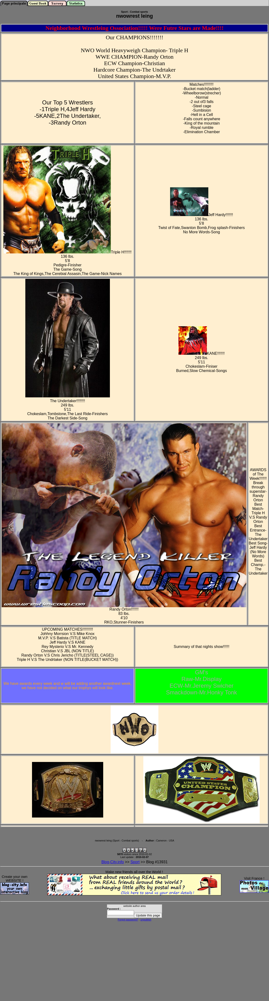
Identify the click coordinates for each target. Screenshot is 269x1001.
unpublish (145, 919)
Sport (135, 862)
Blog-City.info (112, 862)
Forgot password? (128, 919)
